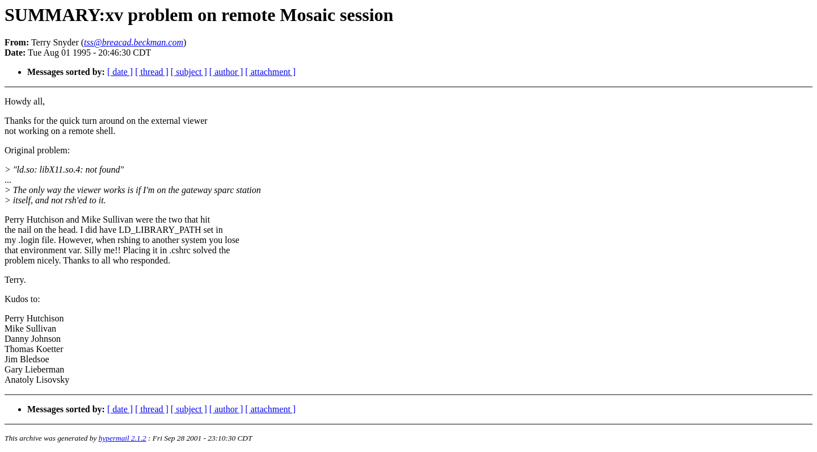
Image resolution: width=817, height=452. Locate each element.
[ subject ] (189, 72)
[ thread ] (152, 72)
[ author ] (226, 72)
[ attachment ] (270, 72)
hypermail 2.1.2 (122, 438)
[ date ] (120, 72)
